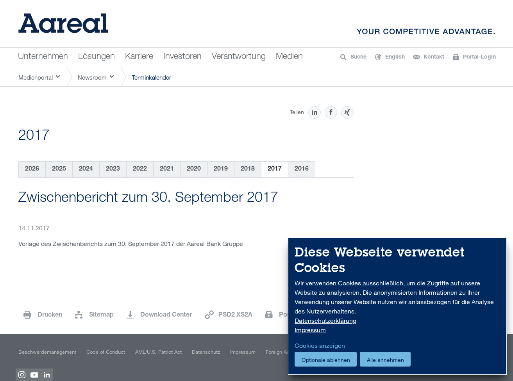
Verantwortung (239, 57)
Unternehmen (43, 57)
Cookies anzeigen (320, 345)
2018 (248, 169)
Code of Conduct (105, 352)
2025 (59, 169)
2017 (275, 169)
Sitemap (101, 315)
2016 (302, 169)
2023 (113, 169)
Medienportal (35, 77)
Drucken (50, 315)
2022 (140, 169)
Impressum (243, 352)
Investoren (182, 57)
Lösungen (96, 57)
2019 (221, 169)
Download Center (166, 315)
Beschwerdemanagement (47, 352)
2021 (167, 169)
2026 (32, 169)
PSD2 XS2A (235, 315)
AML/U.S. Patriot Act (158, 352)
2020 (194, 169)
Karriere (139, 57)
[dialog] (397, 306)
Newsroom (92, 77)
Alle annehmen (385, 359)
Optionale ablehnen (326, 359)
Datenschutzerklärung (325, 320)
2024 (86, 169)
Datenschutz (206, 352)
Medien (289, 57)
